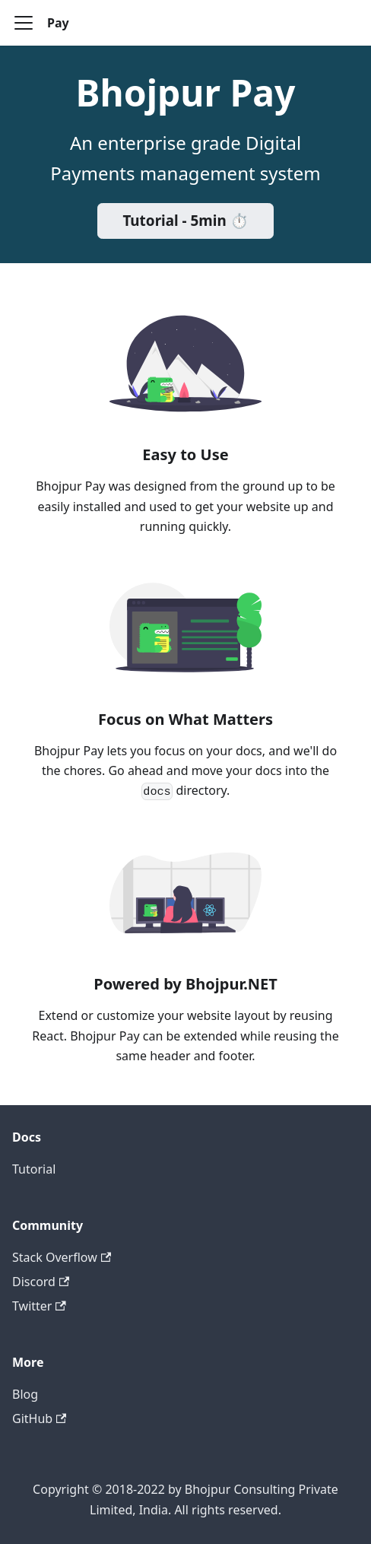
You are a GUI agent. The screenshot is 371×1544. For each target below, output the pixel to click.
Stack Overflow (61, 1257)
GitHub (39, 1418)
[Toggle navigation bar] (23, 22)
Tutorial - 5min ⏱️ (185, 220)
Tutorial (33, 1169)
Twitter (39, 1306)
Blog (25, 1394)
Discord (40, 1281)
